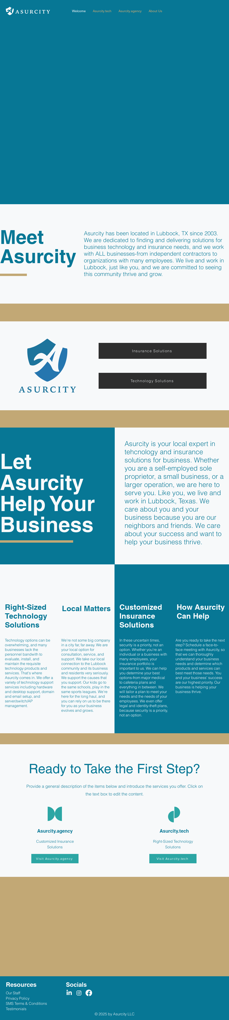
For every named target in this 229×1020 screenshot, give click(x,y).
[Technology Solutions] (153, 381)
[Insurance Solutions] (153, 351)
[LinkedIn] (69, 993)
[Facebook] (89, 993)
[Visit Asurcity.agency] (55, 858)
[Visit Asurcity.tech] (173, 858)
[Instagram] (79, 993)
